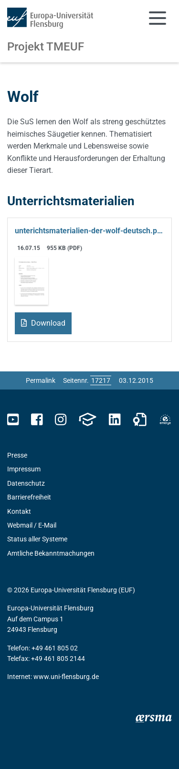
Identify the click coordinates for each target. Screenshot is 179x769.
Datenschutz (26, 483)
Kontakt (19, 511)
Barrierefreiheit (29, 497)
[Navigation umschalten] (157, 18)
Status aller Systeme (37, 539)
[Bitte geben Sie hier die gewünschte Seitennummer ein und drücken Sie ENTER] (100, 380)
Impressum (24, 469)
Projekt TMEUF (45, 46)
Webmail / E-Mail (31, 525)
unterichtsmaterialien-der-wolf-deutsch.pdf (89, 230)
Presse (17, 455)
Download (47, 323)
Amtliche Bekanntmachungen (51, 553)
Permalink (40, 380)
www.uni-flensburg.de (66, 676)
